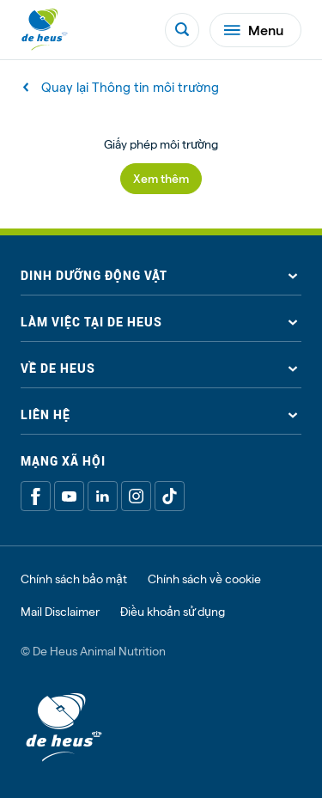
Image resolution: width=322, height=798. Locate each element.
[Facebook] (36, 496)
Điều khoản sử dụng (172, 612)
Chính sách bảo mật (74, 579)
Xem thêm (161, 178)
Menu (253, 29)
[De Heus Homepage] (44, 29)
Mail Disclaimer (60, 612)
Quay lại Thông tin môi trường (121, 87)
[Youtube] (69, 496)
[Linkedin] (103, 496)
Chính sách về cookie (204, 579)
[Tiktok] (170, 496)
